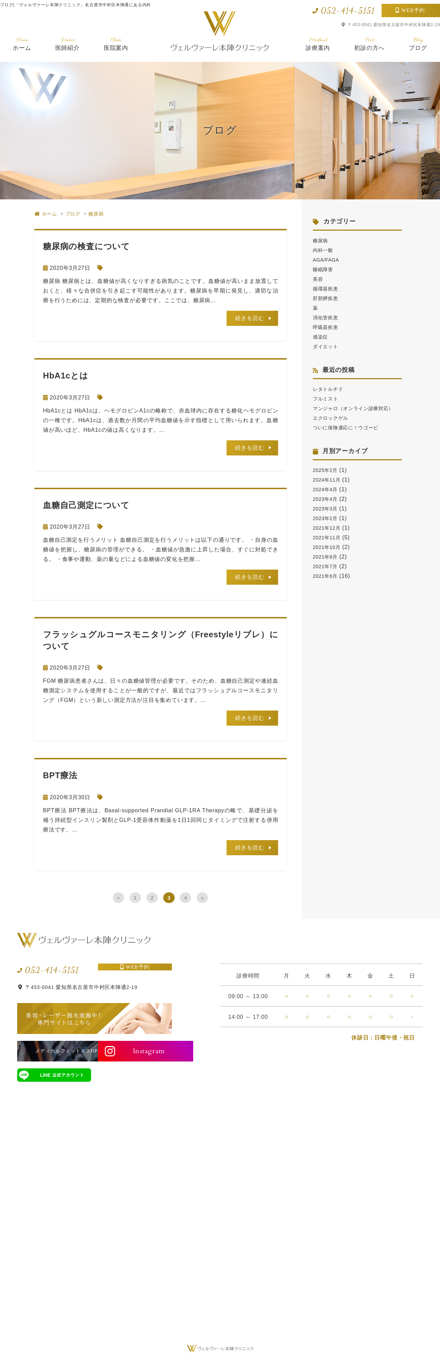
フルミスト (327, 398)
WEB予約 (413, 10)
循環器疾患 (327, 288)
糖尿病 (321, 240)
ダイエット (327, 346)
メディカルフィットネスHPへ (54, 1051)
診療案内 (318, 43)
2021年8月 (327, 566)
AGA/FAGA (328, 260)
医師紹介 (67, 43)
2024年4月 (327, 499)
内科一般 (324, 250)
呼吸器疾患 (327, 327)
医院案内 (116, 43)
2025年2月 (327, 480)
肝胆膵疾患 (327, 298)
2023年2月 (327, 528)
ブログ (418, 43)
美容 (318, 279)
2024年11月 (328, 489)
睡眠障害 (324, 269)
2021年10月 (328, 557)
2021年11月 (328, 547)
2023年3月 (327, 518)
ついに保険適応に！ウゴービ (350, 437)
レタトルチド (330, 389)
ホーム (22, 43)
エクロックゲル (333, 427)
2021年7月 (327, 576)
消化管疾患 (327, 317)
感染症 (321, 337)
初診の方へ (369, 43)
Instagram (138, 1051)
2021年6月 (327, 585)
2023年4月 (327, 508)
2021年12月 (328, 537)
